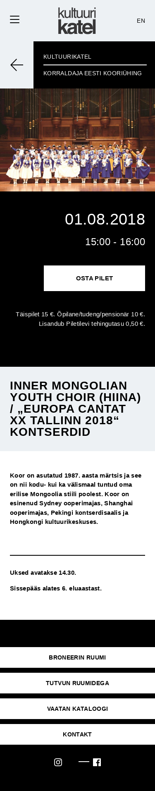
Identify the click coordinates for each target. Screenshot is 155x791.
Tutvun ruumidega (77, 683)
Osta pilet (94, 278)
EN (141, 20)
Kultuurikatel (67, 56)
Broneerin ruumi (77, 657)
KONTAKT (77, 734)
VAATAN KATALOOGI (77, 708)
